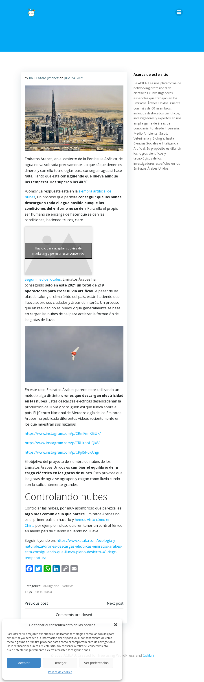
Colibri (148, 655)
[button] (115, 625)
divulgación (51, 586)
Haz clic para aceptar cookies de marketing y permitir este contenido (58, 251)
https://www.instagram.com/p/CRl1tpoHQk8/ (62, 442)
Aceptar (24, 663)
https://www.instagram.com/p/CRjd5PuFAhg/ (62, 452)
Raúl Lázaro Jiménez (44, 78)
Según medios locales (43, 279)
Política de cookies (60, 672)
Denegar (60, 663)
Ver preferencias (96, 663)
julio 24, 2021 (74, 78)
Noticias (68, 586)
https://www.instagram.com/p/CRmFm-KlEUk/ (63, 433)
